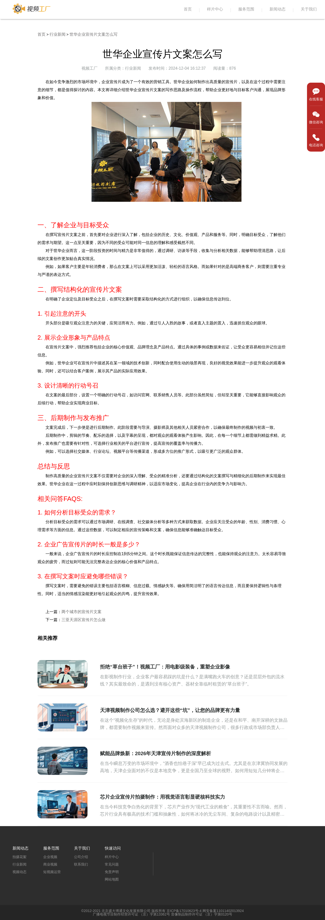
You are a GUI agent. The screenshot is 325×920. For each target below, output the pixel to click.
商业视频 (50, 864)
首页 (188, 9)
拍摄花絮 (19, 857)
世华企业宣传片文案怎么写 (94, 34)
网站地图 (112, 879)
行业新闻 (58, 34)
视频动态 (19, 872)
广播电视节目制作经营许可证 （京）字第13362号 (131, 914)
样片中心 (215, 9)
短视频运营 (52, 872)
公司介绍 (81, 857)
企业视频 (50, 857)
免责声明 (112, 872)
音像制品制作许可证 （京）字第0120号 (201, 914)
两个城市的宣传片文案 (82, 612)
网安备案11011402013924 (223, 911)
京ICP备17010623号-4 (184, 911)
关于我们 (309, 9)
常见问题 (112, 864)
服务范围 (246, 9)
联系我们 (81, 864)
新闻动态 (278, 9)
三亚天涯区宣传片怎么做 (84, 620)
